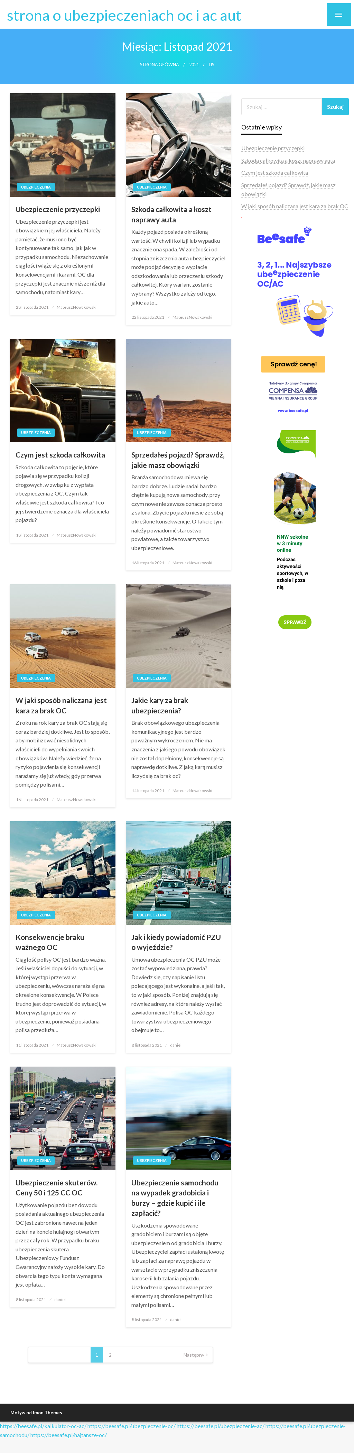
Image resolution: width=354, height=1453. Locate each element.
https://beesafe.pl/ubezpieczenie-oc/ (131, 1426)
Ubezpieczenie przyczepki (58, 209)
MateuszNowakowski (76, 307)
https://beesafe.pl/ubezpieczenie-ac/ (220, 1426)
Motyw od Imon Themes (36, 1412)
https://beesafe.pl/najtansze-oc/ (68, 1435)
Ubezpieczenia (36, 187)
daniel (175, 1045)
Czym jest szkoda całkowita (60, 454)
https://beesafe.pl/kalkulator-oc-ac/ (43, 1426)
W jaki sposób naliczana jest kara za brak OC (61, 705)
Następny (194, 1355)
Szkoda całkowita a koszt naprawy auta (171, 214)
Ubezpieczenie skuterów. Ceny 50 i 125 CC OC (56, 1187)
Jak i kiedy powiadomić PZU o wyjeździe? (176, 942)
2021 (194, 64)
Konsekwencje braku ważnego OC (50, 942)
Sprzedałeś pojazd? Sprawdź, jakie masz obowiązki (177, 459)
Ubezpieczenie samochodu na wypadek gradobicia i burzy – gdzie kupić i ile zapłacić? (174, 1197)
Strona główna (159, 64)
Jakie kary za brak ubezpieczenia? (159, 705)
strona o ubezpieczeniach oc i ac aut (124, 15)
